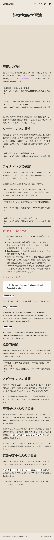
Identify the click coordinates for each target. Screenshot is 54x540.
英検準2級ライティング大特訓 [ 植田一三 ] (20, 218)
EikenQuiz (8, 3)
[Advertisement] (27, 47)
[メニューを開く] (35, 3)
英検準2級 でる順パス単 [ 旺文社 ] (17, 88)
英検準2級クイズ (28, 78)
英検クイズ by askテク (20, 536)
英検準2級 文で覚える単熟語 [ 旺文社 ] (19, 153)
